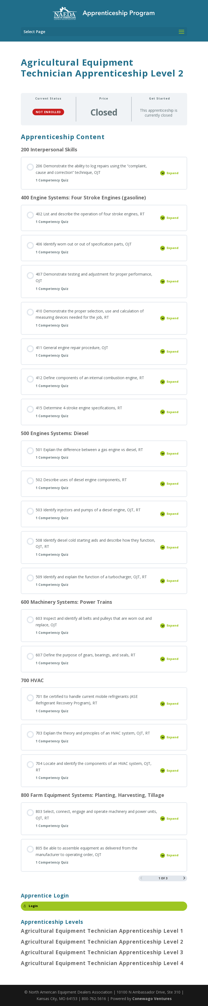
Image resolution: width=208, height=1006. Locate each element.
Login (31, 906)
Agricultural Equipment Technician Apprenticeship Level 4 (102, 963)
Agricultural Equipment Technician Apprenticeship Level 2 (102, 941)
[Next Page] (184, 878)
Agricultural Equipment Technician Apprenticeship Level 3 (102, 952)
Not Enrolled (48, 112)
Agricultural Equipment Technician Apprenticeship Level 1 (102, 930)
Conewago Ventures (152, 998)
